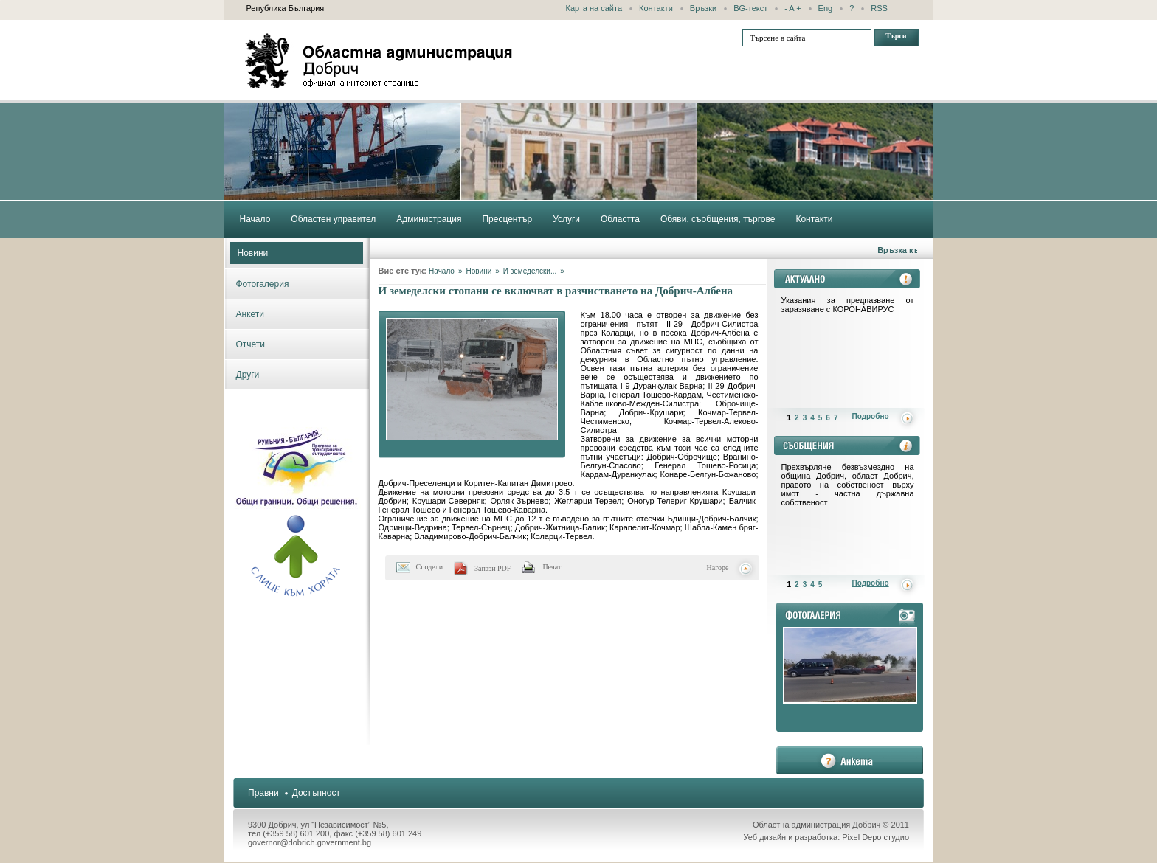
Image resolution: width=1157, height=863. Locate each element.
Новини (253, 253)
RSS (879, 8)
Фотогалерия (262, 284)
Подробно (870, 416)
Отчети (251, 344)
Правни (263, 793)
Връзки (703, 8)
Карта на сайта (594, 8)
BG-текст (750, 8)
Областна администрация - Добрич (379, 60)
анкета (849, 760)
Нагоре (718, 568)
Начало (442, 271)
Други (248, 375)
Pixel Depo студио (875, 837)
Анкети (250, 314)
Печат (551, 567)
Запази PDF (492, 568)
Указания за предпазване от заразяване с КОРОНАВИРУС (847, 304)
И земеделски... (529, 271)
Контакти (656, 8)
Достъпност (316, 793)
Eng (825, 8)
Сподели (429, 567)
